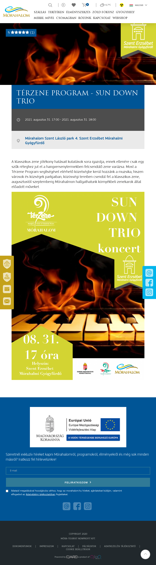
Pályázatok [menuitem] (89, 546)
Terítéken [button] (56, 12)
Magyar (138, 5)
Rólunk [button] (84, 18)
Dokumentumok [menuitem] (22, 546)
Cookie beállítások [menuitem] (78, 549)
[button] (145, 554)
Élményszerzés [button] (78, 12)
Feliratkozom (78, 482)
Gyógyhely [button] (125, 12)
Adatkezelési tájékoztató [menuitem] (120, 546)
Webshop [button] (120, 18)
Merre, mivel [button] (44, 18)
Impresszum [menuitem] (47, 546)
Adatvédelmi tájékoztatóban (40, 494)
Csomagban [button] (66, 18)
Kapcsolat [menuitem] (68, 546)
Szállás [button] (40, 12)
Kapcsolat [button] (102, 18)
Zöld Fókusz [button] (103, 12)
